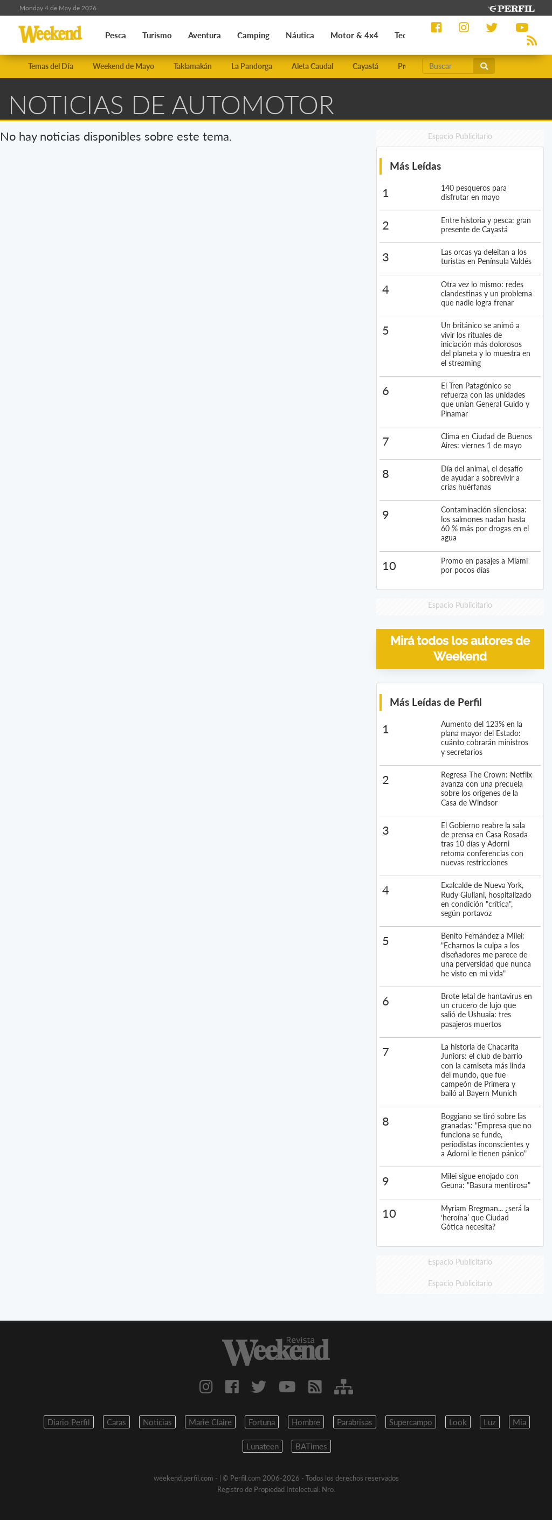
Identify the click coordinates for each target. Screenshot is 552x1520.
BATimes (311, 1446)
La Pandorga (251, 66)
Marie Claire (210, 1422)
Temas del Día (50, 66)
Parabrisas (354, 1422)
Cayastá (365, 66)
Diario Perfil (68, 1422)
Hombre (306, 1422)
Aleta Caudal (312, 66)
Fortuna (262, 1422)
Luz (490, 1422)
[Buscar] (448, 66)
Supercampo (410, 1422)
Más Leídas (415, 165)
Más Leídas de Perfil (436, 702)
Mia (519, 1422)
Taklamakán (193, 66)
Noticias (157, 1422)
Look (458, 1422)
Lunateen (262, 1446)
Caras (116, 1422)
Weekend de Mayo (123, 66)
